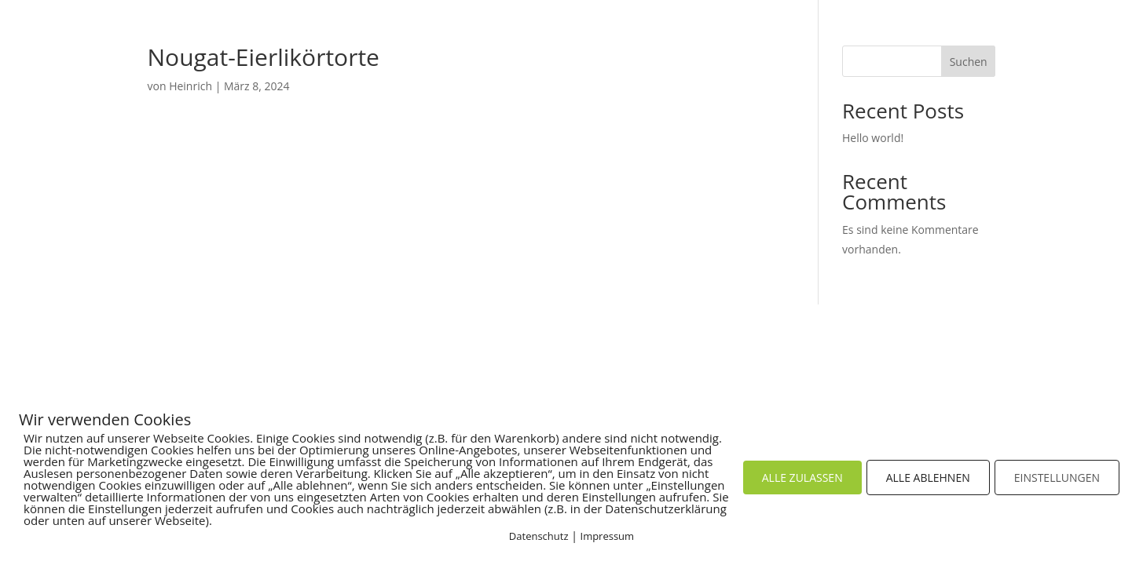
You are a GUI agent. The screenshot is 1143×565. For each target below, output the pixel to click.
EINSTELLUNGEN (1057, 477)
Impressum (608, 536)
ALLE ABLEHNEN (928, 477)
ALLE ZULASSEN (802, 477)
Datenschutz (539, 536)
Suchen (968, 61)
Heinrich (190, 85)
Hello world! (872, 137)
